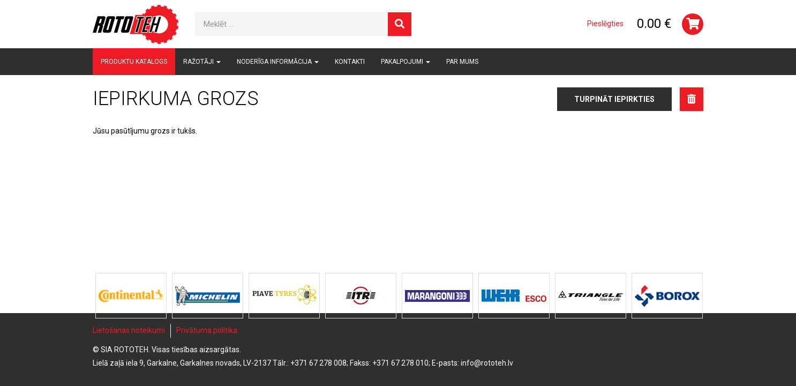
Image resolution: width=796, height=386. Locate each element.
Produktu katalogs (134, 61)
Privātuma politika (206, 330)
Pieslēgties (605, 23)
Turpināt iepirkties (614, 99)
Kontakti (350, 61)
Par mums (462, 61)
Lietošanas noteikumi (129, 330)
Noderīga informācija (278, 61)
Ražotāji (202, 61)
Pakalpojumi (405, 61)
